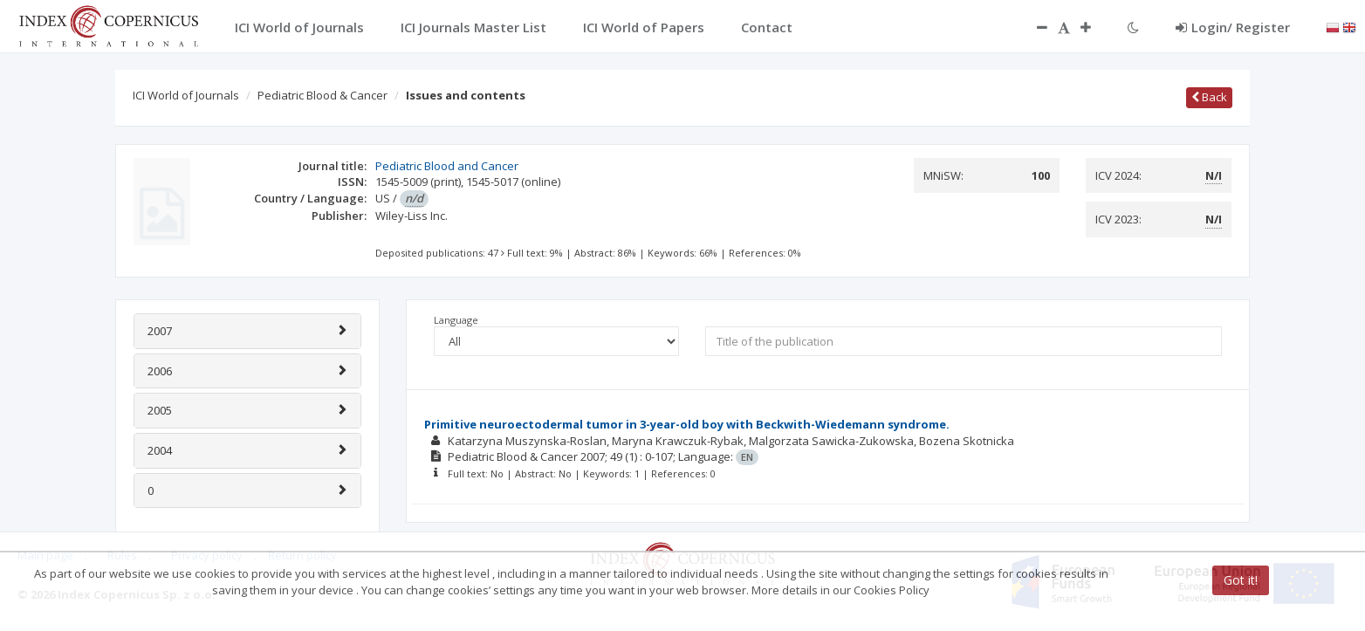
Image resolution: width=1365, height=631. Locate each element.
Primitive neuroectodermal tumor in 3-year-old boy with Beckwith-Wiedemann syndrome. (687, 424)
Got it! (1241, 580)
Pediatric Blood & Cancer (322, 95)
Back (1209, 97)
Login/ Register (1233, 27)
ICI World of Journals (186, 95)
